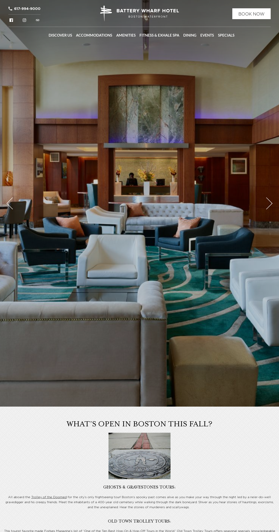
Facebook (11, 20)
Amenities (126, 35)
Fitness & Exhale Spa (159, 35)
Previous (13, 203)
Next (266, 203)
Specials (226, 35)
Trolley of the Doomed (49, 497)
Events (207, 35)
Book (251, 14)
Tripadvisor (37, 20)
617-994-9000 (27, 8)
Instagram (24, 20)
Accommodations (94, 35)
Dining (189, 35)
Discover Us (60, 35)
